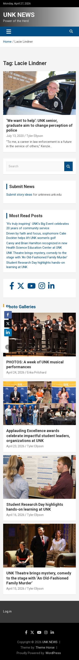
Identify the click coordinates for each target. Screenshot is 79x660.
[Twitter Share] (8, 323)
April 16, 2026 (15, 515)
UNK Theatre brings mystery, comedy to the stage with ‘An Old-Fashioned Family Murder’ (38, 578)
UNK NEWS (19, 14)
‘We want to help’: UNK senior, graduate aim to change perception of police (39, 125)
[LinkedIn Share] (8, 332)
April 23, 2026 (15, 446)
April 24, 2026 (15, 372)
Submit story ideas (19, 194)
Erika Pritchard (36, 372)
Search (68, 166)
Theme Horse (45, 647)
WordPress (53, 653)
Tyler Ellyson (34, 136)
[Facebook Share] (8, 315)
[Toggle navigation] (8, 31)
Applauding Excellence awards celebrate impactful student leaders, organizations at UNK (38, 435)
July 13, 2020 (15, 136)
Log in (7, 611)
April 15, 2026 (15, 588)
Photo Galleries (21, 306)
